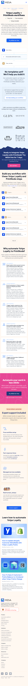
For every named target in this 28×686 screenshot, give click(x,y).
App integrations (5, 622)
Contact (3, 667)
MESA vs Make (4, 649)
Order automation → (10, 303)
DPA (9, 677)
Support (3, 666)
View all (14, 240)
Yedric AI (3, 618)
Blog (2, 655)
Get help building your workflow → (15, 97)
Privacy (2, 677)
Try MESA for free (14, 40)
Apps (8, 8)
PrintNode (21, 8)
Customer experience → (11, 283)
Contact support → (14, 508)
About (2, 662)
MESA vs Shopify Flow (6, 645)
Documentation (4, 654)
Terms (6, 677)
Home (4, 8)
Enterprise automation (6, 640)
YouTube (6, 673)
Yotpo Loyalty (14, 8)
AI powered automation (6, 639)
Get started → (14, 165)
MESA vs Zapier (4, 647)
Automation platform (6, 617)
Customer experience (6, 634)
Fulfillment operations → (11, 323)
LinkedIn (10, 673)
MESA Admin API (5, 657)
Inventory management (6, 632)
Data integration (5, 637)
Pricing (2, 625)
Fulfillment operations (6, 635)
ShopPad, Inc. (21, 676)
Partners (3, 664)
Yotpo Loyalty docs (12, 185)
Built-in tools (4, 623)
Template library (5, 620)
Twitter (2, 673)
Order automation (5, 630)
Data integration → (10, 263)
